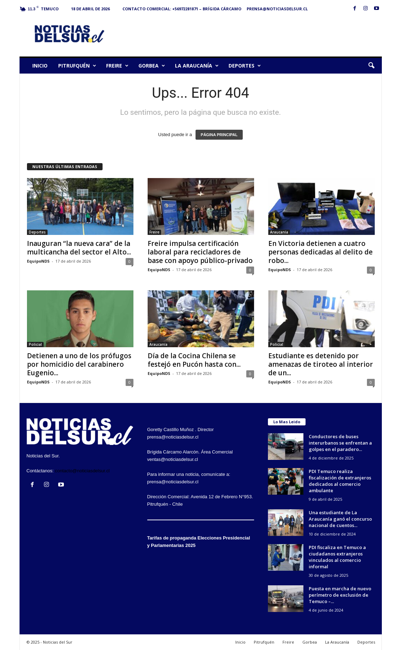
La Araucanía (197, 66)
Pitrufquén (77, 66)
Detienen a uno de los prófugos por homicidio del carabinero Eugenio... (79, 364)
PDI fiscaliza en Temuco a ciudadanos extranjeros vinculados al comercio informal (337, 557)
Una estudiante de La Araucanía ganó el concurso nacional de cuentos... (340, 518)
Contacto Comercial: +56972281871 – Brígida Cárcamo (181, 8)
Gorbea (151, 66)
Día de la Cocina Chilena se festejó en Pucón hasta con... (194, 360)
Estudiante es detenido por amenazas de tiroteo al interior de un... (320, 364)
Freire (117, 66)
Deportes (245, 66)
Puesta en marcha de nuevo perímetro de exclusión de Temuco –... (340, 595)
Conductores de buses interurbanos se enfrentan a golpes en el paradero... (340, 442)
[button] (371, 66)
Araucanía (279, 232)
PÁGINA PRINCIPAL (219, 135)
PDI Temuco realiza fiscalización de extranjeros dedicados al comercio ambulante (340, 481)
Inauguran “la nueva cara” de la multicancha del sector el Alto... (79, 248)
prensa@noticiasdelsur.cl (277, 8)
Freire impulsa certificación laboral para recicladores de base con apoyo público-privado (200, 252)
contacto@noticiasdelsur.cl (82, 470)
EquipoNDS (38, 261)
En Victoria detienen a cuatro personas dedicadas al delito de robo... (320, 252)
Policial (35, 344)
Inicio (40, 65)
